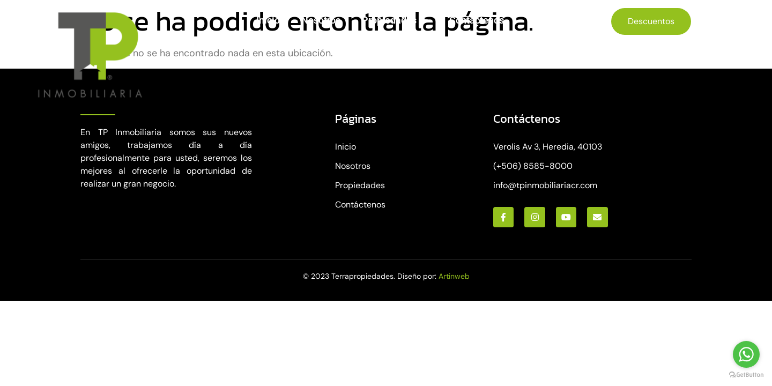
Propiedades (395, 20)
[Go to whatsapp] (746, 354)
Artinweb (454, 276)
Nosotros (320, 20)
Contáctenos (476, 20)
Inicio (268, 20)
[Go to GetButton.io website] (746, 375)
